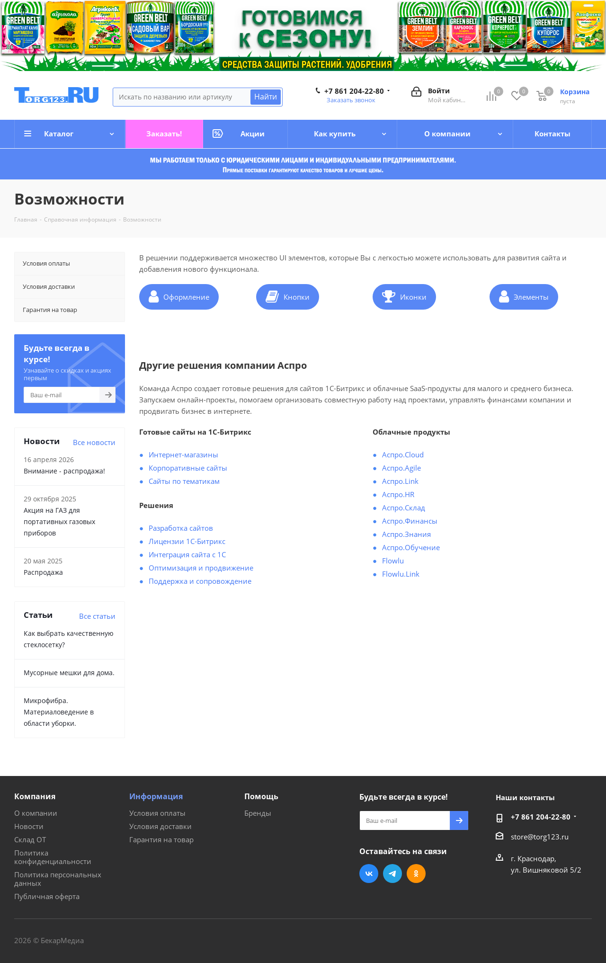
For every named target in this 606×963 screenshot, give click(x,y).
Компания (34, 796)
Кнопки (288, 296)
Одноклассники (416, 873)
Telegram (392, 873)
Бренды (257, 813)
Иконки (404, 296)
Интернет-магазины (183, 454)
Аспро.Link (400, 481)
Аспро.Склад (403, 507)
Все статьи (97, 616)
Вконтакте (368, 873)
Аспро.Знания (406, 534)
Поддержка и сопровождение (200, 581)
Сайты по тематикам (184, 481)
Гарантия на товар (161, 839)
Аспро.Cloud (403, 454)
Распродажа (43, 572)
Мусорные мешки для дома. (69, 672)
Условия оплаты (157, 813)
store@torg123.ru (540, 836)
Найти (265, 96)
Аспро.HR (398, 494)
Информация (156, 796)
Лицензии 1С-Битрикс (187, 541)
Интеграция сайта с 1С (187, 554)
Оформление (179, 296)
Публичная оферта (47, 896)
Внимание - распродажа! (64, 470)
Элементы (524, 296)
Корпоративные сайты (188, 468)
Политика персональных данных (57, 879)
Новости (29, 826)
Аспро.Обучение (411, 547)
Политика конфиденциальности (52, 857)
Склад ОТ (30, 839)
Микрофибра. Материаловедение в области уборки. (59, 712)
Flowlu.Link (400, 574)
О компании (35, 813)
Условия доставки (160, 826)
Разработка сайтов (181, 528)
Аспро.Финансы (409, 521)
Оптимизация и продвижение (201, 567)
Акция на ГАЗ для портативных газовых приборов (59, 521)
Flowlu (393, 560)
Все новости (94, 442)
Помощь (261, 796)
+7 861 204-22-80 (354, 91)
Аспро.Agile (401, 468)
